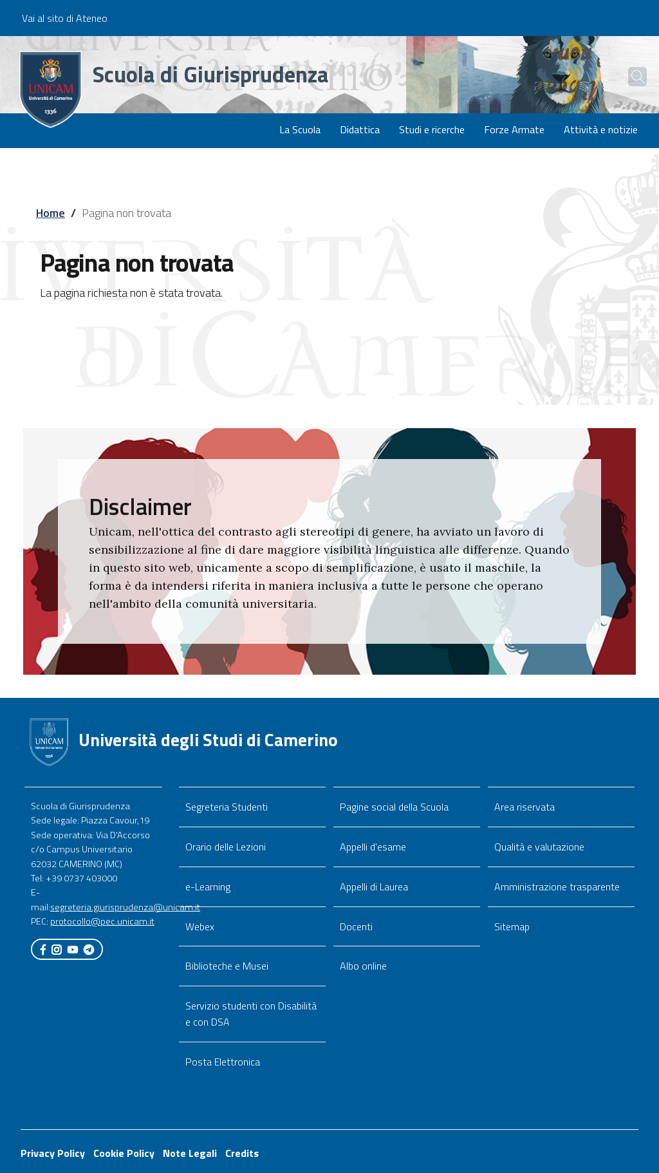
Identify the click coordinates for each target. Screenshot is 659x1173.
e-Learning (207, 886)
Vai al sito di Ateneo (64, 18)
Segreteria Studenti (226, 806)
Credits (242, 1153)
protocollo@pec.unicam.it (102, 921)
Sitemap (512, 926)
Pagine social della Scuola (394, 806)
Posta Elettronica (222, 1061)
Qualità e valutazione (539, 846)
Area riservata (524, 806)
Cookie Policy (123, 1153)
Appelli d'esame (373, 846)
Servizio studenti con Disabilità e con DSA (251, 1013)
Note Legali (190, 1153)
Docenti (356, 926)
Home (50, 212)
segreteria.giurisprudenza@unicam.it (125, 907)
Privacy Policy (53, 1153)
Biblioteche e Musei (226, 965)
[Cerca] (628, 76)
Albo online (363, 965)
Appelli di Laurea (374, 886)
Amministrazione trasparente (557, 886)
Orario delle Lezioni (225, 846)
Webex (199, 926)
